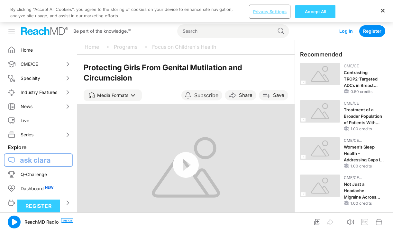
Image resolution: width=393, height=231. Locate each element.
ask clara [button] (35, 138)
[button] (113, 73)
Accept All (315, 224)
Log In (346, 9)
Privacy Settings (270, 224)
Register (372, 9)
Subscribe (206, 73)
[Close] (383, 223)
